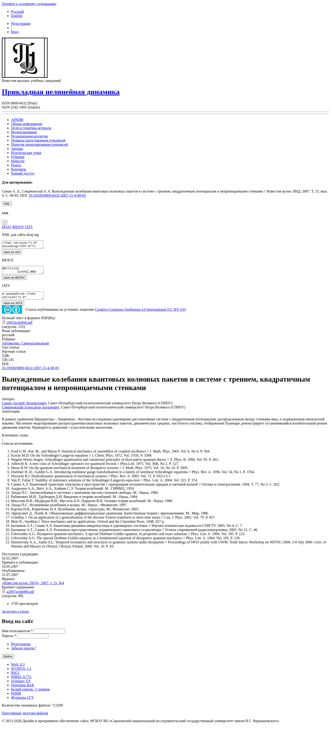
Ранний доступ (22, 173)
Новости (17, 161)
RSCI (15, 677)
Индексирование (24, 132)
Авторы (17, 149)
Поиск (16, 165)
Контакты (18, 169)
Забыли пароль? (23, 652)
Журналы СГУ (22, 702)
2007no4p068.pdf (19, 327)
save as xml (12, 253)
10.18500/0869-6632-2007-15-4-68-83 (57, 195)
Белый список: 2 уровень (30, 693)
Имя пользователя (17, 635)
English (16, 16)
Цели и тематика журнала (31, 128)
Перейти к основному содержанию (29, 4)
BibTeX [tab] (18, 227)
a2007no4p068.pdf (20, 596)
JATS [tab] (29, 227)
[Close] (4, 222)
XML (7, 203)
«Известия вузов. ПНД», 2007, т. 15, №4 (33, 587)
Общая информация (26, 124)
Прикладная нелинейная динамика (61, 92)
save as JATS (13, 307)
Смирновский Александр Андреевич (30, 411)
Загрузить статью (15, 615)
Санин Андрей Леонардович (24, 407)
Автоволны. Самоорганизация (25, 347)
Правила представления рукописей (38, 140)
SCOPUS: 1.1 (21, 673)
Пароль (9, 640)
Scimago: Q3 (20, 685)
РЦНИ (16, 697)
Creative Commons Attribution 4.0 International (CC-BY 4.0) (140, 314)
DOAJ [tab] (6, 227)
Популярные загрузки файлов (25, 717)
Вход (15, 32)
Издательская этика (26, 153)
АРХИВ (17, 120)
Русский (17, 12)
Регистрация (21, 23)
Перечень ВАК (22, 689)
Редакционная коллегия (29, 136)
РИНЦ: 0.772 (21, 681)
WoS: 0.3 (18, 668)
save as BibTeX (14, 280)
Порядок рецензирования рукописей (39, 144)
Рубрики (17, 157)
